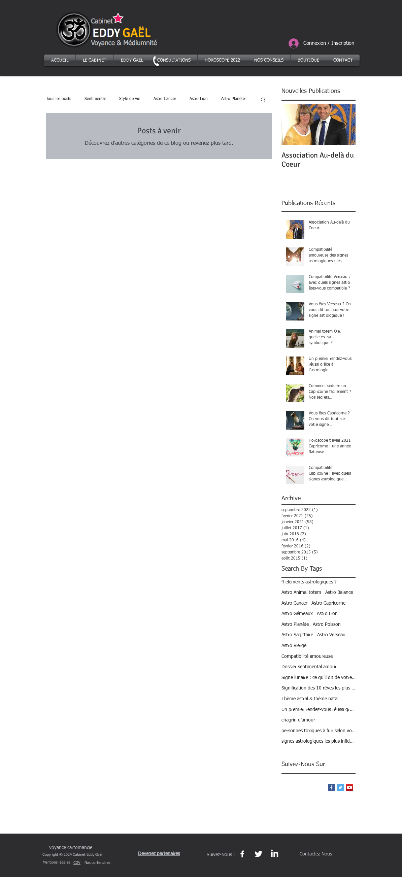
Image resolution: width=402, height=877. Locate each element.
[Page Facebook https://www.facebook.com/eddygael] (242, 853)
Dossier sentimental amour (309, 667)
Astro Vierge (293, 645)
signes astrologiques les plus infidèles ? (318, 741)
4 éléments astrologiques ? (309, 582)
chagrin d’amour (298, 720)
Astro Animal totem (301, 592)
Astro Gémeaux (297, 613)
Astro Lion (199, 99)
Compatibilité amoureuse (307, 656)
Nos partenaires (97, 863)
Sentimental (95, 99)
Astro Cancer (165, 99)
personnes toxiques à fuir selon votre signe (318, 731)
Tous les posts (58, 99)
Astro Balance (339, 592)
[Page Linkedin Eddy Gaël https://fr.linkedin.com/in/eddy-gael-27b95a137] (274, 853)
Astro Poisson (327, 624)
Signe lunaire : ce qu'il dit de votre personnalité (318, 677)
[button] (263, 100)
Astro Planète (233, 99)
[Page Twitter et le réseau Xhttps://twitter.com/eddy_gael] (258, 853)
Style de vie (129, 99)
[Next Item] (345, 124)
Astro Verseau (331, 635)
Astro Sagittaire (297, 635)
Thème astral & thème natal (309, 699)
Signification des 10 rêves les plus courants (318, 688)
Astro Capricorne (328, 603)
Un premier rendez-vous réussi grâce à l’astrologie (318, 709)
